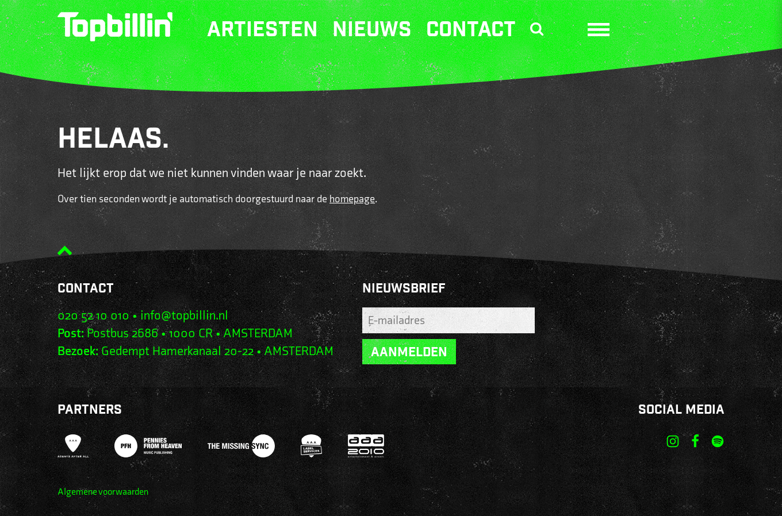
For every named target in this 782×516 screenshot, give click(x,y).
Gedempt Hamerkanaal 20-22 (177, 351)
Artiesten (262, 31)
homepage (352, 199)
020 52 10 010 (93, 316)
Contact (471, 31)
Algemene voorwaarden (102, 492)
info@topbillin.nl (184, 316)
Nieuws (372, 31)
